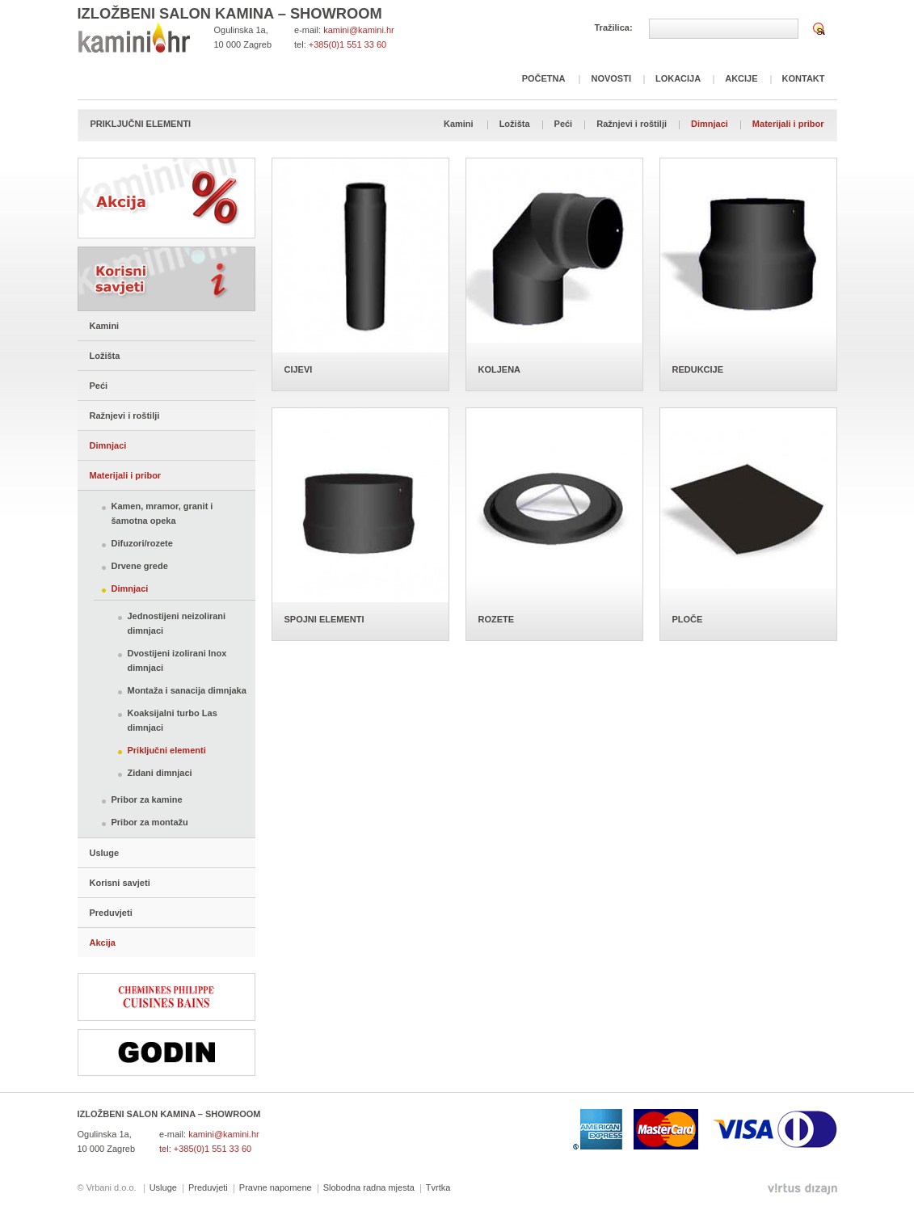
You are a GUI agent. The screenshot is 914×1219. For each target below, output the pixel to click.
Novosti (611, 78)
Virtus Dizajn (802, 1189)
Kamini (459, 124)
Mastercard (666, 1129)
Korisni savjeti (166, 279)
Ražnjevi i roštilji (631, 124)
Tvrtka (438, 1187)
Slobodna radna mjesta (369, 1187)
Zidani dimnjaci (160, 773)
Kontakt (803, 78)
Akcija (166, 198)
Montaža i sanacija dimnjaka (187, 690)
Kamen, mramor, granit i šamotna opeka (162, 513)
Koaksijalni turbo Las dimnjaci (172, 720)
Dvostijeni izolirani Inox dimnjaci (177, 660)
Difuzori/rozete (142, 543)
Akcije (741, 78)
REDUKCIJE (698, 369)
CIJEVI (298, 369)
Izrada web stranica (2, 1185)
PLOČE (687, 619)
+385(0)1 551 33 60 (347, 44)
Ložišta (514, 124)
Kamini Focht (134, 38)
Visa (743, 1129)
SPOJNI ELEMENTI (324, 619)
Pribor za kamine (147, 799)
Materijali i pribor (788, 124)
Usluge (105, 853)
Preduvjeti (111, 912)
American (597, 1129)
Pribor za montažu (150, 822)
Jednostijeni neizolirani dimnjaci (177, 623)
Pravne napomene (275, 1187)
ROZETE (496, 619)
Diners (807, 1129)
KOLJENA (499, 369)
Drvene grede (140, 566)
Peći (563, 124)
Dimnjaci (709, 124)
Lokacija (678, 78)
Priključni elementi (167, 750)
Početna (544, 78)
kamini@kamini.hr (358, 30)
